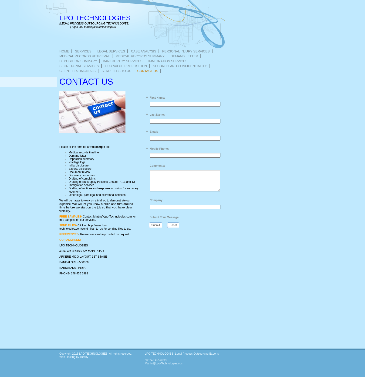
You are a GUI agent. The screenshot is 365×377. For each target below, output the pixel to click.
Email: (154, 131)
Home (64, 51)
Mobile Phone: (159, 148)
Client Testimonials (77, 71)
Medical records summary (140, 56)
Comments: (157, 165)
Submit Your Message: (164, 217)
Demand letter (184, 56)
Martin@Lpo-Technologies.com (164, 363)
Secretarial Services (79, 66)
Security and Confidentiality (180, 66)
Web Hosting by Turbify (73, 357)
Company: (156, 200)
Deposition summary (78, 61)
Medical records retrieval (84, 56)
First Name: (157, 97)
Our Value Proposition (126, 66)
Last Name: (157, 114)
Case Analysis (143, 51)
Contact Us (147, 71)
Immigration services (167, 61)
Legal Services (111, 51)
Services (83, 51)
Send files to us (116, 71)
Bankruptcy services (122, 61)
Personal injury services (186, 51)
